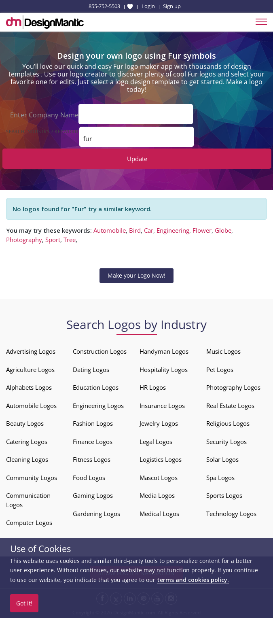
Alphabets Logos (29, 387)
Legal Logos (156, 441)
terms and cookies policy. (193, 580)
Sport (52, 239)
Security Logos (226, 441)
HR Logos (153, 387)
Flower (202, 230)
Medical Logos (159, 513)
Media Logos (157, 495)
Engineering (173, 230)
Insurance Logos (162, 405)
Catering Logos (26, 441)
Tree (69, 239)
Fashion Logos (93, 423)
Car (148, 230)
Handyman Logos (164, 351)
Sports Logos (224, 495)
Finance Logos (92, 441)
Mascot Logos (159, 477)
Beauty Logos (25, 423)
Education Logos (96, 387)
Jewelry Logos (159, 423)
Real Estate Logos (230, 405)
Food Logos (89, 477)
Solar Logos (222, 459)
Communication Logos (28, 499)
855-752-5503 (104, 6)
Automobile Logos (31, 405)
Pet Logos (219, 369)
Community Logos (31, 477)
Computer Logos (29, 522)
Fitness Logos (91, 459)
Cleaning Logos (27, 459)
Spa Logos (220, 477)
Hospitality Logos (164, 369)
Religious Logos (228, 423)
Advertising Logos (30, 351)
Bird (135, 230)
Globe (223, 230)
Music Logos (223, 351)
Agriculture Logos (30, 369)
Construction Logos (100, 351)
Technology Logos (231, 513)
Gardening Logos (96, 513)
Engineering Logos (98, 405)
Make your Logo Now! (136, 275)
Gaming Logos (93, 495)
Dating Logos (91, 369)
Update (137, 158)
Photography (24, 239)
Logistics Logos (161, 459)
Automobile (109, 230)
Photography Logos (233, 387)
